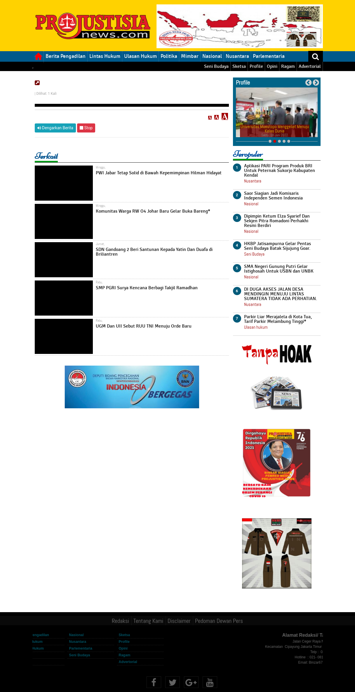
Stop (86, 127)
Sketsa (239, 66)
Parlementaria (269, 56)
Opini (272, 66)
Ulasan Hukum (140, 56)
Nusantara (237, 56)
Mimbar (190, 56)
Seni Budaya (216, 66)
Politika (169, 56)
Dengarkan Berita (55, 127)
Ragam (288, 66)
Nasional (212, 56)
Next (316, 83)
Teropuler (248, 154)
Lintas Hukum (104, 56)
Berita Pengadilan (66, 56)
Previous (308, 83)
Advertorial (310, 66)
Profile (256, 66)
